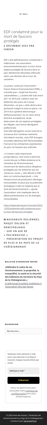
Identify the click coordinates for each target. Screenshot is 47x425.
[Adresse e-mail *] (23, 370)
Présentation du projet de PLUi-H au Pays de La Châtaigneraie (23, 242)
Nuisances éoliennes (23, 219)
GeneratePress (30, 421)
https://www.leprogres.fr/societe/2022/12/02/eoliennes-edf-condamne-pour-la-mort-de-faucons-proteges (23, 208)
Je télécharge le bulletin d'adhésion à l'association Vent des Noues (23, 285)
